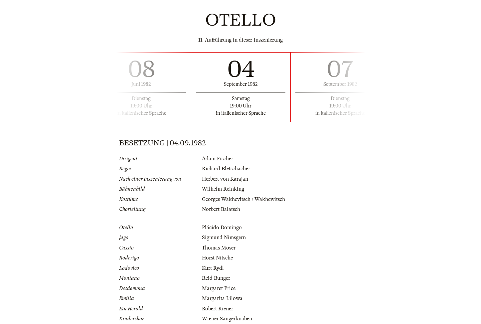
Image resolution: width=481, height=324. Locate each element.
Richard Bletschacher (226, 169)
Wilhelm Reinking (223, 189)
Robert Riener (217, 309)
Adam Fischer (217, 159)
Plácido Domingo (222, 228)
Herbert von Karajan (225, 179)
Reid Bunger (216, 278)
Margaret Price (219, 288)
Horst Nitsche (217, 258)
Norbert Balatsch (221, 209)
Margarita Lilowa (222, 298)
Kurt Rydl (213, 268)
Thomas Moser (219, 248)
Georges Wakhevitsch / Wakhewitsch (243, 199)
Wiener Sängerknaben (227, 319)
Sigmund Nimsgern (224, 238)
